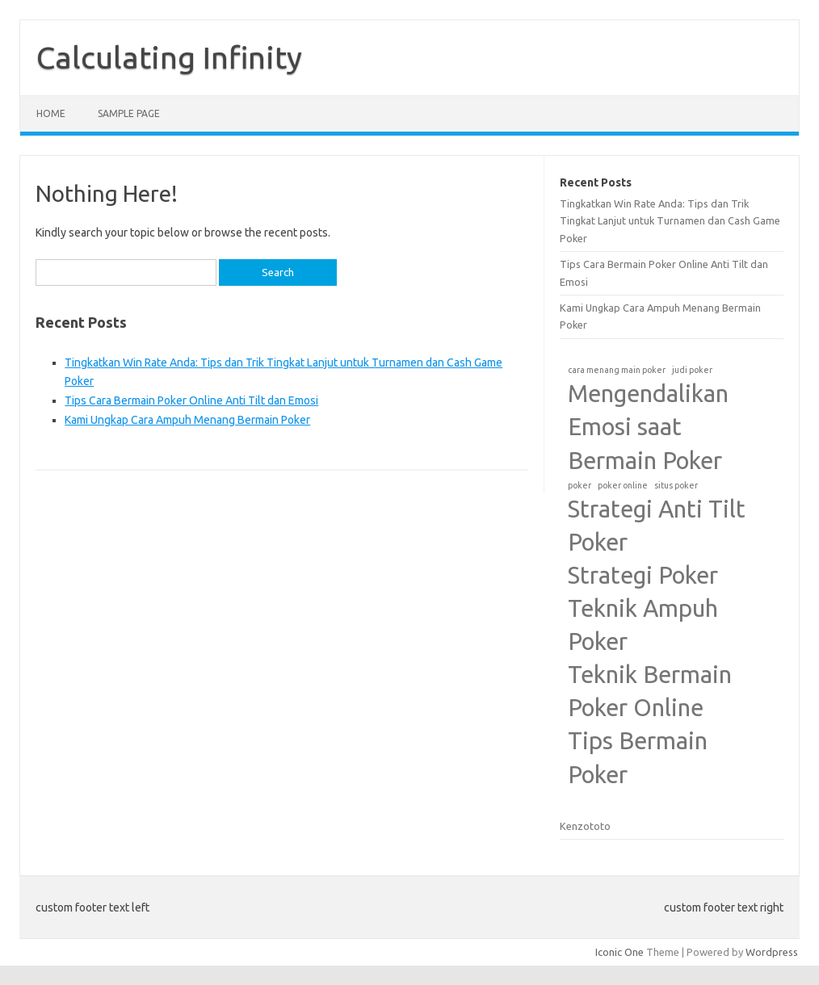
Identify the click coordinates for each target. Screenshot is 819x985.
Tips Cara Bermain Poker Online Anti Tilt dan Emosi (191, 400)
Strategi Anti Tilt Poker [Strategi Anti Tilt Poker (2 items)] (657, 525)
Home (50, 113)
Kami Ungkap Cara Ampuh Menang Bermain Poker (187, 419)
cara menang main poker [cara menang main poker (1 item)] (617, 370)
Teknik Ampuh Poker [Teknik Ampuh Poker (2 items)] (643, 625)
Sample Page (129, 113)
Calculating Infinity (169, 57)
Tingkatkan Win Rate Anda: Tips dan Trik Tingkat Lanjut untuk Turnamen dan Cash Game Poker (670, 221)
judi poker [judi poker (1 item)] (692, 370)
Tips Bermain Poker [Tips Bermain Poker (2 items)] (638, 757)
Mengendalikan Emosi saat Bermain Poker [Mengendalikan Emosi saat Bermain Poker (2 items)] (648, 426)
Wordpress (772, 952)
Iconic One (619, 952)
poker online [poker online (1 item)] (623, 485)
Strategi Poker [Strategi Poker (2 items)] (643, 575)
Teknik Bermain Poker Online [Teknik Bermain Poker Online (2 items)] (650, 691)
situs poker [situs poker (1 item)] (676, 485)
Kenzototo (585, 826)
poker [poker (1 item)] (579, 485)
